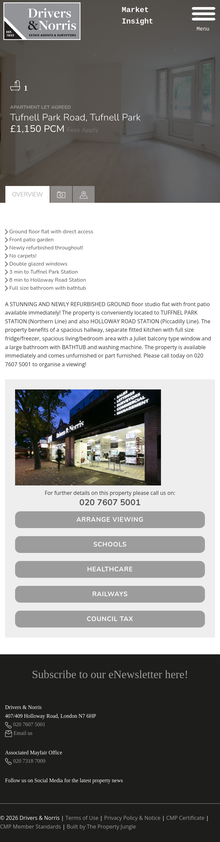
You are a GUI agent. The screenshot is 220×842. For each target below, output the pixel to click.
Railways (110, 594)
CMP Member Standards (30, 826)
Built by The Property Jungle (101, 826)
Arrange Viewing (110, 519)
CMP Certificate (185, 818)
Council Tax (110, 619)
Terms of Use (81, 818)
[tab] (84, 194)
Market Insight (137, 16)
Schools (110, 544)
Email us (19, 733)
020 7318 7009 (25, 761)
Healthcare (110, 569)
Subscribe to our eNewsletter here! (110, 674)
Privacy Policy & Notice (132, 818)
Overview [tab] (27, 194)
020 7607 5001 (110, 502)
